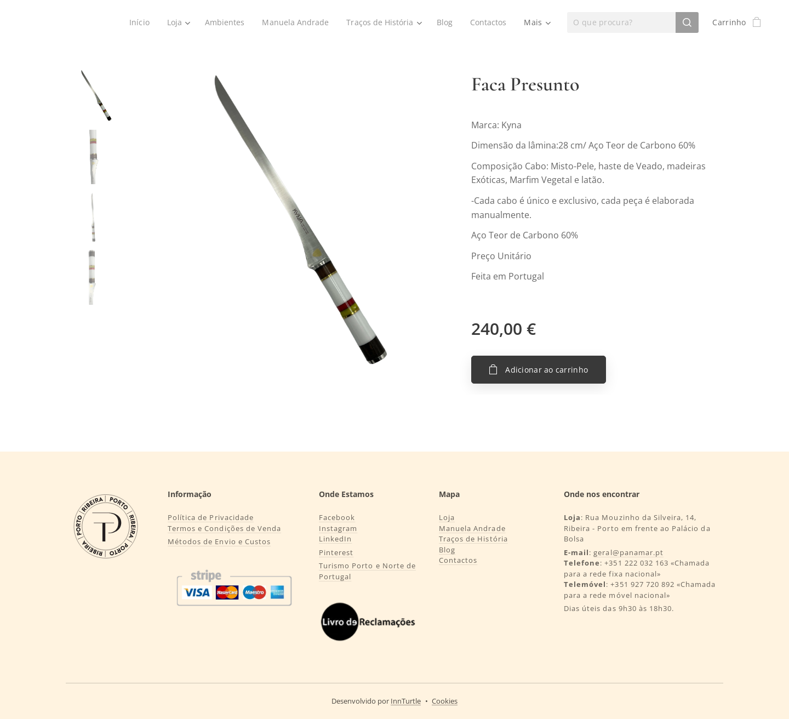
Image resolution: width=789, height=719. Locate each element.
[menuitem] (135, 22)
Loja (447, 517)
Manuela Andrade (472, 528)
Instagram (338, 528)
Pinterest (336, 552)
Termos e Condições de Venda (224, 528)
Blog (447, 550)
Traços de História (473, 539)
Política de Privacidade (211, 517)
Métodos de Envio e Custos (219, 541)
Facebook (337, 517)
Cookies (445, 701)
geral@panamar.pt (628, 552)
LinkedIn (335, 539)
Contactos (458, 560)
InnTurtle (406, 701)
